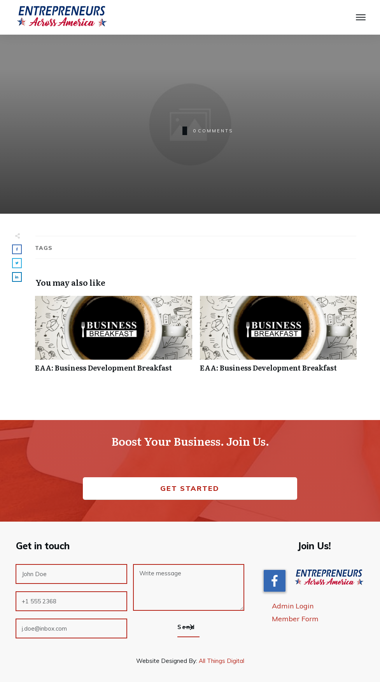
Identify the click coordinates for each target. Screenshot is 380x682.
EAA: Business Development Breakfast (113, 338)
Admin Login (292, 605)
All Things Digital (221, 660)
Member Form (295, 618)
